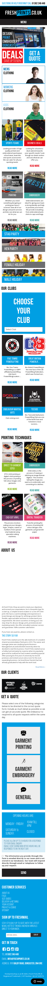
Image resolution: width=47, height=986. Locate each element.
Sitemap (5, 910)
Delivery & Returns (10, 901)
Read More (12, 168)
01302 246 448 (12, 954)
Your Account (8, 904)
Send (23, 873)
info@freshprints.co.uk (19, 958)
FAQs (4, 896)
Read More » (40, 667)
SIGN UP (36, 935)
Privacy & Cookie (9, 907)
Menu (24, 22)
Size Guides (6, 898)
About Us (6, 893)
